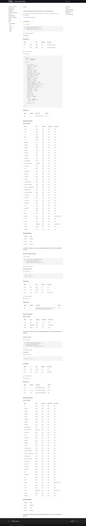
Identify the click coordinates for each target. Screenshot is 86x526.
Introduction (26, 15)
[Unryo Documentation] (10, 1)
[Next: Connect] (73, 521)
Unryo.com (22, 524)
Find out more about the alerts (29, 17)
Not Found (31, 390)
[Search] (71, 1)
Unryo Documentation (13, 6)
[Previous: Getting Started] (14, 521)
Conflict (31, 392)
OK (30, 307)
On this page (67, 6)
